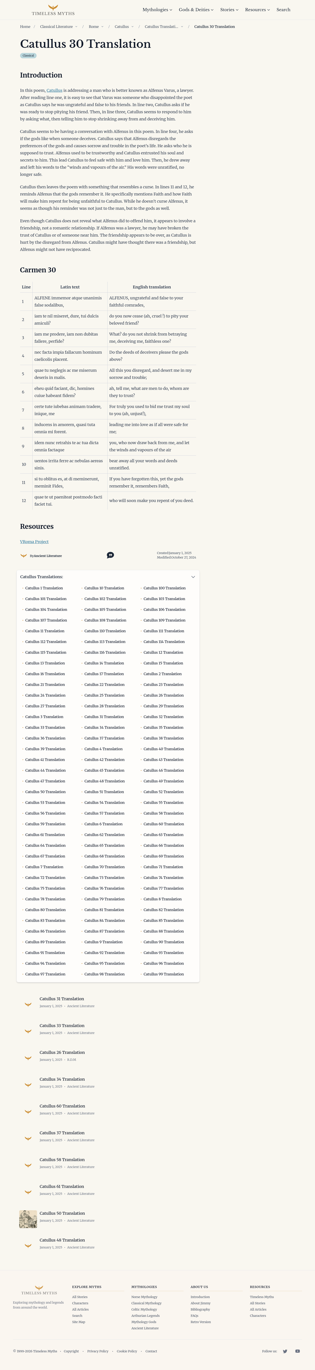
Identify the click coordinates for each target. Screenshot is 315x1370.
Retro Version (201, 1322)
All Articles (80, 1309)
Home (25, 26)
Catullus (122, 26)
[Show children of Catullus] (132, 26)
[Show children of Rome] (102, 26)
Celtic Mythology (144, 1309)
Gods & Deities (196, 9)
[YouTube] (297, 1351)
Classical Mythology (146, 1303)
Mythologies (158, 9)
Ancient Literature (48, 556)
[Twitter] (285, 1351)
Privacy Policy (97, 1351)
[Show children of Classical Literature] (76, 26)
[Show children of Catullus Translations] (182, 26)
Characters (80, 1303)
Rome (94, 26)
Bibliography (200, 1309)
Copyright (71, 1351)
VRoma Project (34, 541)
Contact (151, 1351)
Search (283, 9)
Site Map (78, 1322)
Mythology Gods (143, 1322)
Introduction (200, 1297)
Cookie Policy (127, 1351)
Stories (229, 9)
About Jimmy (201, 1303)
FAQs (194, 1316)
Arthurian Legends (145, 1316)
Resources (257, 9)
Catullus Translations (161, 26)
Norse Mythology (144, 1297)
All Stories (80, 1297)
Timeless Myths (262, 1297)
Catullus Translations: (41, 576)
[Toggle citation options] (109, 555)
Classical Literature (56, 26)
